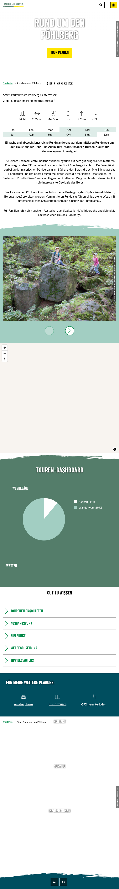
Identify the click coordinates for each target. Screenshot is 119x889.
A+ (63, 882)
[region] (59, 398)
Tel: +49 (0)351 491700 (59, 729)
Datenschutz (59, 835)
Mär (50, 129)
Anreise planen (59, 773)
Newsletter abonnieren (59, 779)
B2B (59, 791)
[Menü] (107, 5)
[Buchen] (114, 5)
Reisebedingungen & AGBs (59, 847)
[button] (59, 53)
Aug (31, 134)
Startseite (8, 83)
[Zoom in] (5, 347)
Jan (12, 129)
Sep (50, 134)
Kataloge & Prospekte (59, 796)
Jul (12, 134)
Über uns (59, 818)
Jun (106, 129)
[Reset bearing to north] (5, 359)
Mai (87, 129)
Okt (68, 134)
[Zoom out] (5, 353)
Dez (106, 134)
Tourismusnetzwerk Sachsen (59, 841)
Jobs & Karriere (59, 824)
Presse (59, 785)
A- (54, 882)
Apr (69, 129)
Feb (31, 129)
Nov (88, 134)
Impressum (59, 830)
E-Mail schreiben (59, 735)
